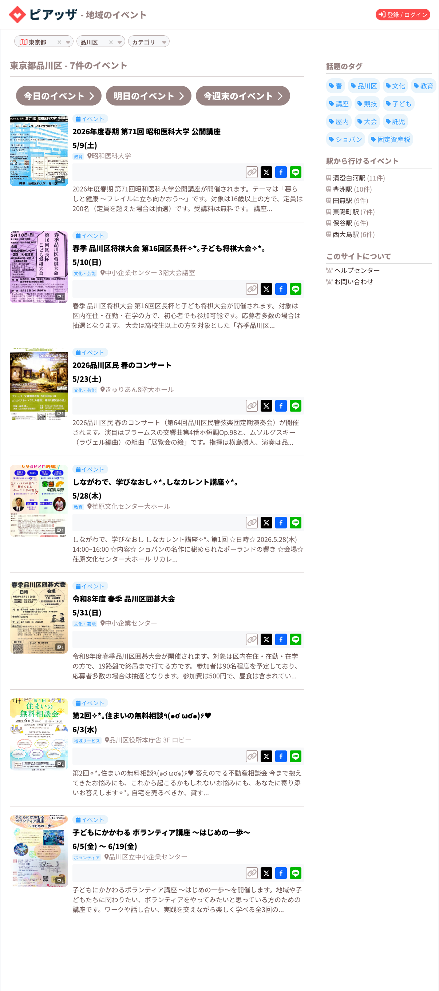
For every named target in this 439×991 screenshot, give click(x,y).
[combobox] (49, 42)
